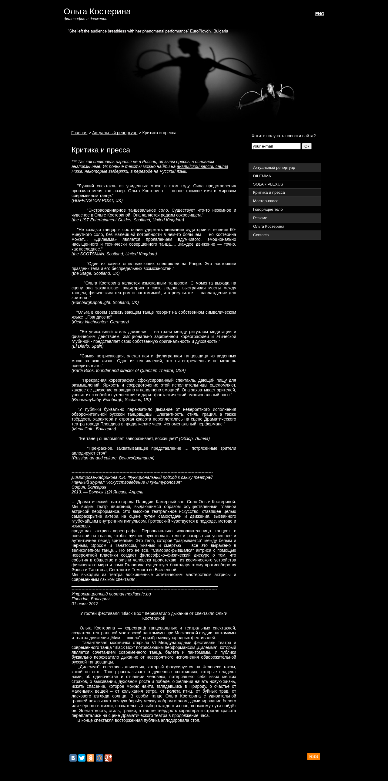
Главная (79, 132)
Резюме (260, 218)
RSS (313, 756)
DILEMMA (262, 176)
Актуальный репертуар (114, 132)
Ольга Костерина (97, 11)
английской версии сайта (202, 166)
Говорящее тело (268, 209)
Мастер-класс (265, 201)
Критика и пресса (269, 192)
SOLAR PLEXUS (268, 184)
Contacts (261, 235)
